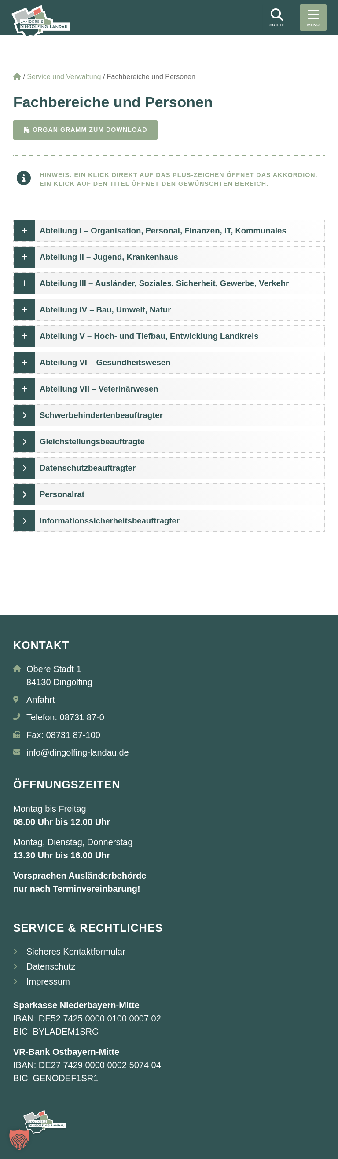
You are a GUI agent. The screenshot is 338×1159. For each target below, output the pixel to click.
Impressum (48, 982)
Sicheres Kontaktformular (75, 952)
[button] (19, 1139)
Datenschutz (50, 967)
